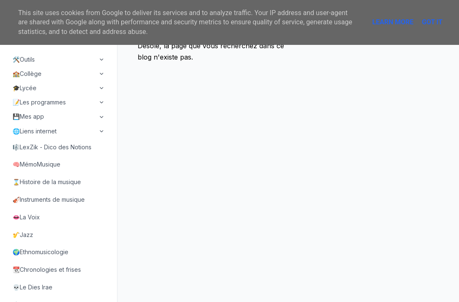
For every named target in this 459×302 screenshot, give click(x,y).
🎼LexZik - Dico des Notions (52, 147)
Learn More (392, 22)
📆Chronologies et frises (47, 269)
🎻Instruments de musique (49, 199)
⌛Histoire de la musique (47, 181)
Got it (432, 22)
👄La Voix (26, 217)
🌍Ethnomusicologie (40, 251)
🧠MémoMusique (36, 164)
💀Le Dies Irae (32, 287)
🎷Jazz (23, 234)
